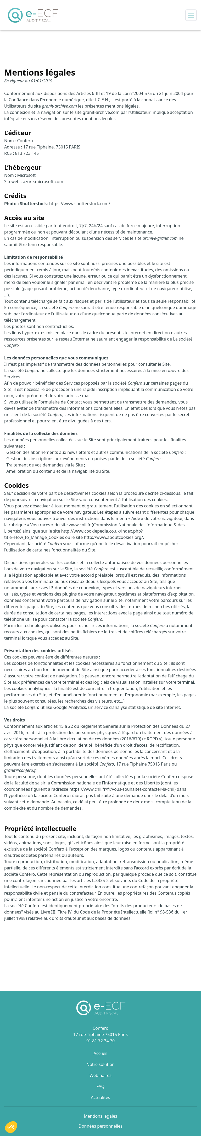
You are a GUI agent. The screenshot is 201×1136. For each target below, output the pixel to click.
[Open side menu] (191, 15)
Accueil (101, 1053)
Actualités (100, 1097)
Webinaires (100, 1075)
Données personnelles (100, 1126)
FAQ (100, 1086)
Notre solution (100, 1064)
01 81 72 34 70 (100, 1041)
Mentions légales (100, 1116)
